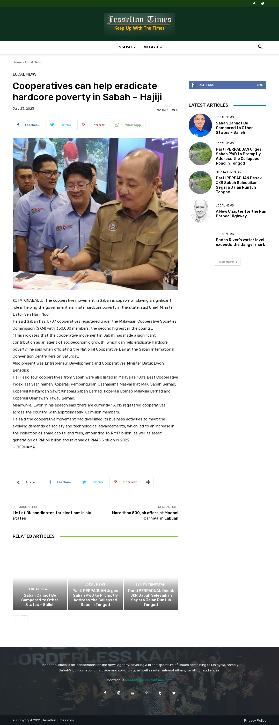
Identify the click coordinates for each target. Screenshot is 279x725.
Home (17, 62)
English (126, 47)
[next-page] (24, 618)
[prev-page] (16, 618)
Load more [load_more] (228, 262)
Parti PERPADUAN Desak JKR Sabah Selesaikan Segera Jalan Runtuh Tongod (151, 597)
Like (260, 85)
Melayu (152, 47)
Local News (33, 62)
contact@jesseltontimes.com (149, 680)
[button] (260, 47)
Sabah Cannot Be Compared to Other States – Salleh (39, 600)
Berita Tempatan (150, 584)
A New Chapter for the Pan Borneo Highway (241, 213)
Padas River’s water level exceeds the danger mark (240, 242)
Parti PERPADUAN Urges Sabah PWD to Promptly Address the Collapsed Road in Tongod (95, 597)
